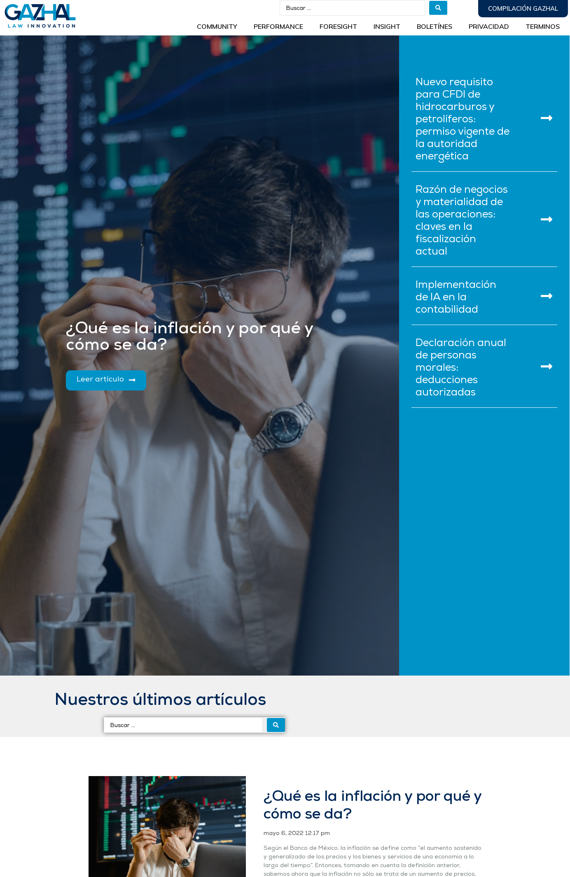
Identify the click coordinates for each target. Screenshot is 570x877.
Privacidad (489, 26)
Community (217, 26)
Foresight (338, 26)
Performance (278, 26)
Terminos (543, 26)
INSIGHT (387, 26)
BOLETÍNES (434, 26)
